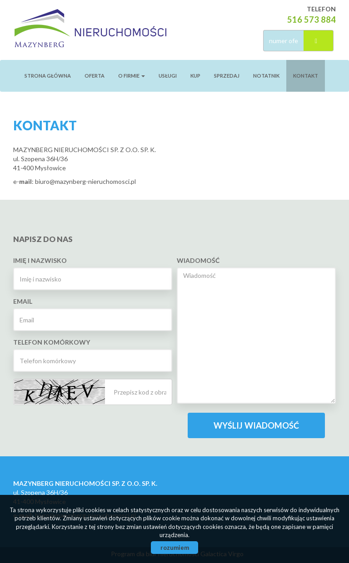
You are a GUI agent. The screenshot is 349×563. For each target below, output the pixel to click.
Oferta (95, 76)
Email (22, 301)
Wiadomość (198, 260)
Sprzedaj (226, 76)
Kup (195, 76)
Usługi (168, 76)
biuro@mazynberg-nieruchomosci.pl (85, 181)
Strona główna (48, 76)
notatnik (266, 76)
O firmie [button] (131, 76)
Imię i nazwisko (40, 260)
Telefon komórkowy (51, 342)
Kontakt (305, 76)
